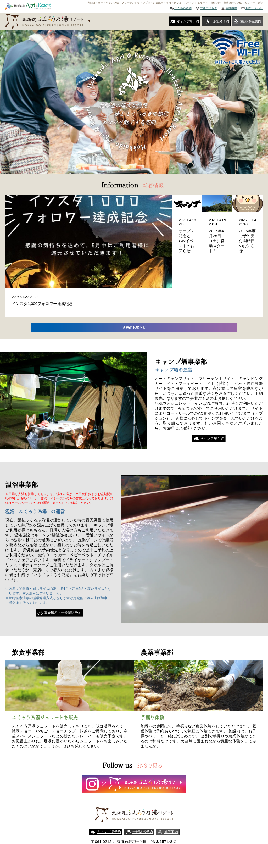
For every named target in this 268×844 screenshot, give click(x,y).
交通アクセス (208, 8)
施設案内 (171, 781)
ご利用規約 (111, 821)
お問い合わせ (254, 8)
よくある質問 (183, 8)
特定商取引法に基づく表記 (148, 821)
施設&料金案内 (250, 21)
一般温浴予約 (219, 21)
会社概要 (231, 8)
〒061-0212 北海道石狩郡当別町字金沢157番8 (131, 790)
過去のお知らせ (134, 276)
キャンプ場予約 (188, 21)
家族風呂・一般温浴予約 (62, 562)
